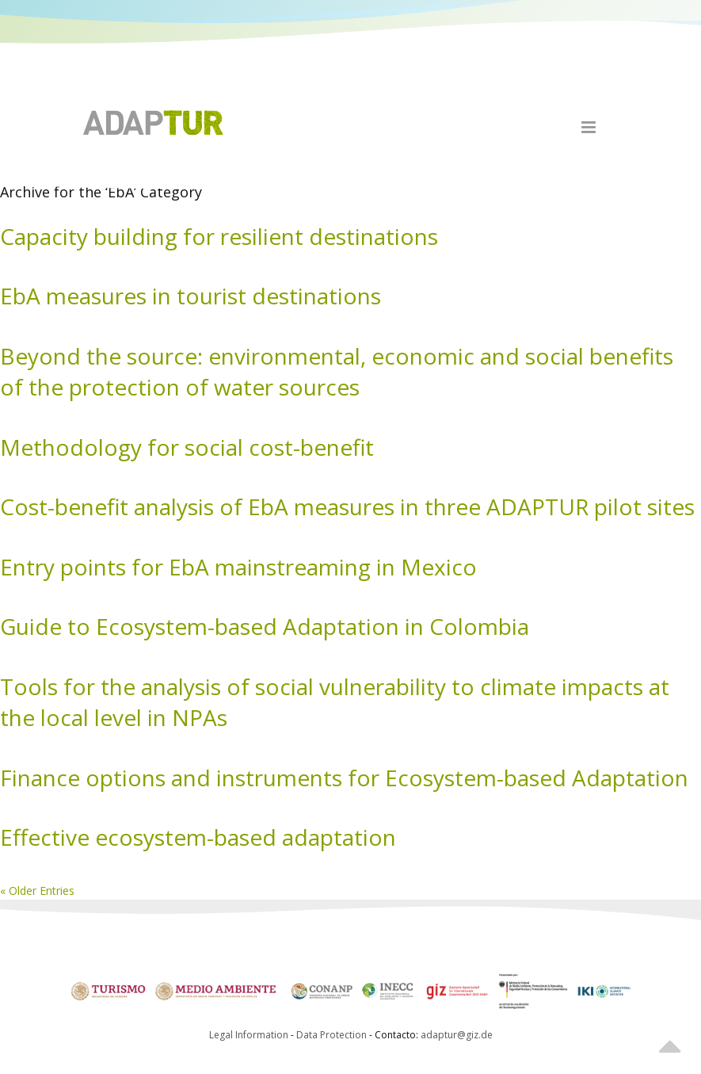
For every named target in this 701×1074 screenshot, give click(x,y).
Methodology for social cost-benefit (187, 447)
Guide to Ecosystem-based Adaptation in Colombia (264, 626)
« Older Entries (37, 890)
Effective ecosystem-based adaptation (198, 837)
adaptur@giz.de (457, 1035)
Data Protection (332, 1035)
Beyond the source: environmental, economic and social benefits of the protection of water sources (336, 371)
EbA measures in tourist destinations (190, 296)
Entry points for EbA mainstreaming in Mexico (238, 567)
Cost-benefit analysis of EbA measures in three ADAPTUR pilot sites (347, 506)
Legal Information (248, 1035)
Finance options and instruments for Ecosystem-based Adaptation (344, 778)
